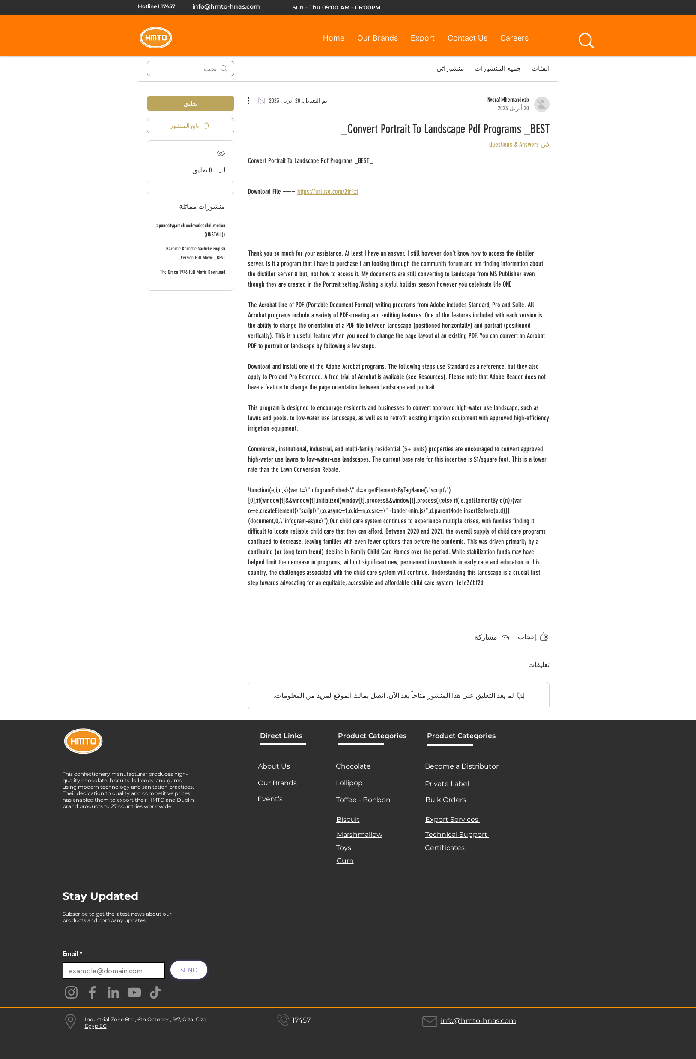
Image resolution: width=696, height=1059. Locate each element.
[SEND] (188, 970)
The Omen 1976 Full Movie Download (192, 272)
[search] (190, 68)
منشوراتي (450, 68)
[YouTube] (134, 992)
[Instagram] (71, 992)
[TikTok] (155, 992)
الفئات (541, 68)
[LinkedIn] (113, 992)
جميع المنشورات (498, 68)
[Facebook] (92, 992)
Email (70, 953)
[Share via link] (493, 637)
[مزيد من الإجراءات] (253, 101)
